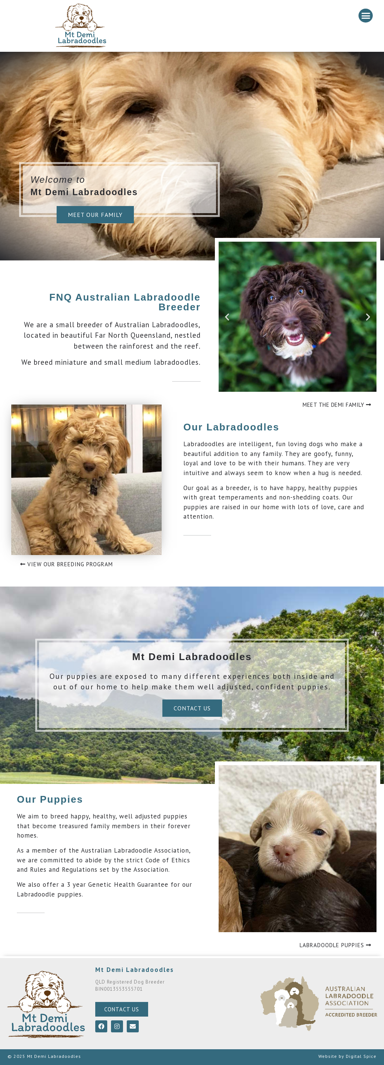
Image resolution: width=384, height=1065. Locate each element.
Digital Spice (361, 1056)
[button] (365, 16)
